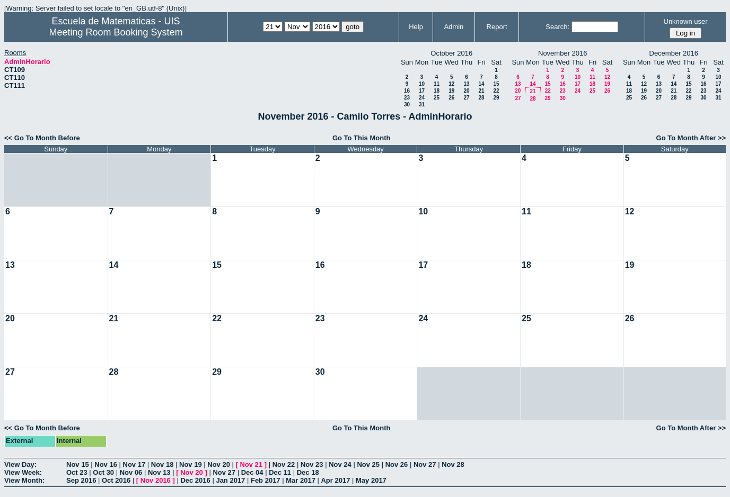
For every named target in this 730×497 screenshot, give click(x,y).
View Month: (24, 480)
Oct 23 (76, 472)
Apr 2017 (335, 480)
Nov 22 (283, 464)
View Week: (23, 472)
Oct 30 (103, 472)
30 (407, 104)
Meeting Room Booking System (116, 32)
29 (496, 98)
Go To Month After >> (691, 138)
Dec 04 (252, 472)
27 (466, 98)
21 (481, 91)
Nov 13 (159, 472)
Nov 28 (453, 464)
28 (481, 98)
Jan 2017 (230, 480)
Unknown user (686, 21)
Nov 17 (134, 464)
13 (466, 84)
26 (451, 98)
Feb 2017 (265, 480)
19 (451, 91)
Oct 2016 (116, 480)
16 (407, 91)
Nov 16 (105, 464)
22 (496, 91)
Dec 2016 (195, 480)
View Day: (20, 464)
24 (422, 98)
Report (497, 27)
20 (466, 91)
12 (451, 84)
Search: (557, 27)
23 (407, 98)
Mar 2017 (300, 480)
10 (422, 84)
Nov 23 (312, 464)
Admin (453, 27)
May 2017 (371, 480)
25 (436, 98)
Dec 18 (308, 472)
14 (481, 84)
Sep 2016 (81, 480)
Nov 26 (396, 464)
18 (436, 91)
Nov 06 (131, 472)
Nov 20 (218, 464)
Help (416, 27)
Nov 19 (190, 464)
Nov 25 (368, 464)
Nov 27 (425, 464)
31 (422, 104)
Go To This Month (361, 138)
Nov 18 (162, 464)
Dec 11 (280, 472)
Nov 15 (77, 464)
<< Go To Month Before (42, 138)
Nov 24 (340, 464)
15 (496, 84)
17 (422, 91)
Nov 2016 (155, 480)
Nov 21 (251, 464)
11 (436, 84)
